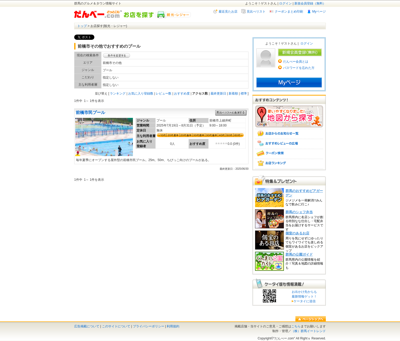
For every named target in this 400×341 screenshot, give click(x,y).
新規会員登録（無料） (310, 3)
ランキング (118, 93)
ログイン (285, 3)
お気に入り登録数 (140, 93)
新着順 (233, 93)
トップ (82, 26)
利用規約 (173, 326)
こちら (296, 326)
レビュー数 (163, 93)
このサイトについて (116, 326)
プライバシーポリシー (148, 326)
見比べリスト (256, 11)
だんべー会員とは (295, 61)
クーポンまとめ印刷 (289, 11)
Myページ (319, 11)
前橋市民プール (90, 112)
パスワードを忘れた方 (299, 68)
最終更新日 (218, 93)
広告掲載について (86, 326)
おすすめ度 (182, 93)
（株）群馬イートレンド (308, 331)
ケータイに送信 (304, 301)
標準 (244, 93)
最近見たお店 (228, 11)
